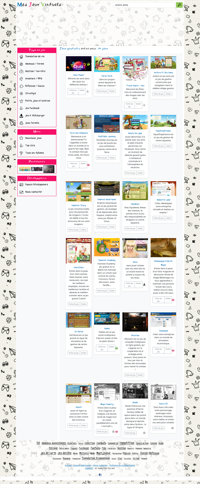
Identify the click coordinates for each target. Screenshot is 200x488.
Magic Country (107, 404)
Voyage (144, 458)
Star (120, 458)
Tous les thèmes (31, 153)
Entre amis (64, 448)
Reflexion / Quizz (31, 86)
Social (114, 459)
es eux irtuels (39, 5)
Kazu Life (163, 403)
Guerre (130, 448)
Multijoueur (103, 453)
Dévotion (135, 335)
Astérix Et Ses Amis (163, 72)
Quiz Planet (78, 75)
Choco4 (79, 407)
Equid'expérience (163, 130)
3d (38, 443)
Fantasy (95, 448)
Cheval (80, 443)
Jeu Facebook (29, 108)
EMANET (89, 468)
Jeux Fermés (28, 123)
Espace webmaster (82, 465)
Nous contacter (30, 192)
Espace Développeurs (33, 185)
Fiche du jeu (73, 91)
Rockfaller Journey (106, 136)
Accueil (68, 465)
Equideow (135, 204)
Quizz (144, 453)
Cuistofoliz (79, 267)
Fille (104, 448)
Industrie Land (163, 199)
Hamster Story (79, 205)
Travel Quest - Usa (135, 85)
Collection (90, 443)
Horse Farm (107, 76)
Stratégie (27, 93)
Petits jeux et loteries (34, 101)
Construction (142, 443)
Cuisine (153, 443)
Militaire (84, 453)
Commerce (113, 443)
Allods (135, 402)
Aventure (72, 443)
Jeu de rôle (64, 453)
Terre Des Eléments (78, 133)
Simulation (76, 459)
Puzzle (126, 453)
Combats (101, 443)
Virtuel (136, 458)
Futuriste (112, 448)
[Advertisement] (100, 27)
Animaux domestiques (54, 443)
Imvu (135, 262)
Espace (74, 448)
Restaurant (57, 459)
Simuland (163, 330)
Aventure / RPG (30, 79)
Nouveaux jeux (30, 138)
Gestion (121, 448)
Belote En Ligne (135, 133)
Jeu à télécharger (31, 116)
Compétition (127, 443)
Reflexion (154, 453)
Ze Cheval (78, 331)
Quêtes (135, 453)
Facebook (84, 448)
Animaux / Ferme (31, 64)
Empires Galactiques (107, 199)
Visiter (82, 90)
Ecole (161, 443)
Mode (92, 453)
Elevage (53, 448)
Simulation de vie (31, 57)
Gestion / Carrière (31, 71)
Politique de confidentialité (122, 465)
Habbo (107, 328)
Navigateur (117, 453)
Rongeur (67, 458)
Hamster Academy (106, 260)
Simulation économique (96, 458)
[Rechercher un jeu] (144, 5)
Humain (138, 448)
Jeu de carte (48, 453)
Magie (75, 453)
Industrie (147, 448)
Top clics (26, 146)
